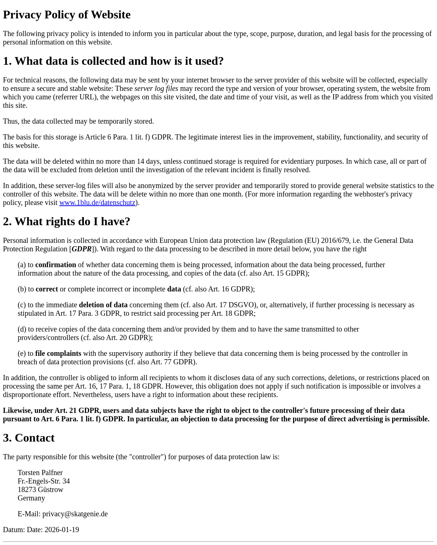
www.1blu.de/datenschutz (97, 202)
